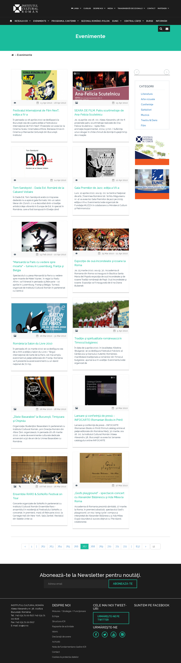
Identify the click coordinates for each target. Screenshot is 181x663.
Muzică (145, 115)
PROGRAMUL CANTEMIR (64, 21)
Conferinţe (147, 104)
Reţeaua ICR (21, 21)
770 (109, 546)
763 (51, 546)
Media (110, 8)
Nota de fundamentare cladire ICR (69, 647)
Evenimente (39, 21)
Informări (161, 21)
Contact (151, 8)
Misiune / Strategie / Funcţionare (69, 611)
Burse (149, 21)
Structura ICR (58, 621)
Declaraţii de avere (61, 636)
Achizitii (56, 641)
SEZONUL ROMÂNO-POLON (95, 21)
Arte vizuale (148, 99)
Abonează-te (123, 583)
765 (68, 546)
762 (43, 546)
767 (84, 546)
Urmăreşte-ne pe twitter (108, 618)
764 (60, 546)
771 (117, 546)
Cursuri (87, 8)
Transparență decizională (130, 8)
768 (93, 546)
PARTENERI (162, 8)
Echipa (55, 616)
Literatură (147, 94)
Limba (75, 8)
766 (76, 546)
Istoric (55, 631)
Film (143, 125)
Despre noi (98, 8)
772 (125, 546)
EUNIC (115, 21)
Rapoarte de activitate (63, 626)
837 (138, 546)
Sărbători (146, 109)
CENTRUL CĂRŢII (132, 21)
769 (101, 546)
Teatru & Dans (149, 120)
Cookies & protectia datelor (65, 657)
